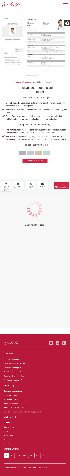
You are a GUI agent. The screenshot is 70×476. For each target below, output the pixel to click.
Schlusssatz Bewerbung (13, 399)
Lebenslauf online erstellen (14, 363)
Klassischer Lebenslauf (13, 372)
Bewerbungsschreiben (13, 391)
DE (6, 455)
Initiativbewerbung (11, 404)
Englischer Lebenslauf (13, 380)
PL (37, 455)
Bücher (7, 423)
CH (18, 455)
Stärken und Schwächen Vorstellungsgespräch (22, 412)
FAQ (5, 439)
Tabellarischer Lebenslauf (14, 376)
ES (43, 455)
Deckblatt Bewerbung (12, 395)
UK (31, 455)
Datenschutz (9, 427)
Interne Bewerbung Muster (14, 408)
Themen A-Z (9, 444)
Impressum (8, 435)
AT (12, 455)
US (24, 455)
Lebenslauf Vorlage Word (14, 368)
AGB (6, 431)
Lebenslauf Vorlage (11, 359)
